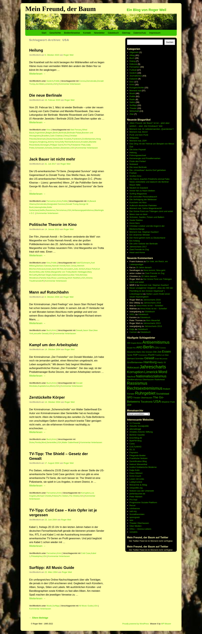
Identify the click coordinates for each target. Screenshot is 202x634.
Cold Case (85, 553)
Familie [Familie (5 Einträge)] (129, 355)
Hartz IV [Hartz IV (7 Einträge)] (161, 362)
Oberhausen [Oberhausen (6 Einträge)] (148, 379)
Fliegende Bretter (138, 455)
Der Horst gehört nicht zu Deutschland (147, 238)
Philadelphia (36, 556)
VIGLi (132, 314)
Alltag (132, 55)
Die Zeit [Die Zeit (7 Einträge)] (157, 351)
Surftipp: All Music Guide (51, 567)
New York (75, 275)
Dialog (133, 61)
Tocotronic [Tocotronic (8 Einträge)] (147, 401)
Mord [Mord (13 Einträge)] (162, 372)
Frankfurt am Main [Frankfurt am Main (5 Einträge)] (162, 355)
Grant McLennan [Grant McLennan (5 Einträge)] (161, 359)
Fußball (133, 70)
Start (44, 33)
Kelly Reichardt (66, 142)
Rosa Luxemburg (59, 278)
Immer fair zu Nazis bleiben (142, 190)
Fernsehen (51, 201)
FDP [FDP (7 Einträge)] (135, 354)
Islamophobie (40, 207)
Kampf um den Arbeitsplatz (53, 345)
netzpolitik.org (136, 488)
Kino (49, 129)
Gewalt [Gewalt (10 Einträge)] (149, 358)
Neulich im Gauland (139, 188)
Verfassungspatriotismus (83, 210)
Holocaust (40, 269)
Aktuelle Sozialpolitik (139, 426)
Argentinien (40, 132)
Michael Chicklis (44, 496)
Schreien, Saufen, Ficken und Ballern (147, 217)
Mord (52, 386)
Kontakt (87, 33)
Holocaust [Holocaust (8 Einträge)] (133, 367)
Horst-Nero (135, 223)
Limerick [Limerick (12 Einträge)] (151, 372)
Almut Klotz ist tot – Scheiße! (149, 305)
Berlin (55, 132)
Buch (49, 330)
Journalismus (136, 76)
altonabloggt (135, 429)
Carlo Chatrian (56, 135)
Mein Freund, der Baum (60, 8)
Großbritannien (88, 139)
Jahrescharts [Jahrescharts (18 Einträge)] (153, 366)
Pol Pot (67, 145)
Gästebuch (113, 33)
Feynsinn (134, 452)
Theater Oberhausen (139, 523)
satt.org (133, 511)
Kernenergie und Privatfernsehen (145, 158)
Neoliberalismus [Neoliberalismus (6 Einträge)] (134, 379)
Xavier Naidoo (136, 220)
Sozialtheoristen (137, 514)
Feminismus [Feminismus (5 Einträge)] (142, 355)
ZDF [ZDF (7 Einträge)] (129, 405)
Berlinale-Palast (74, 132)
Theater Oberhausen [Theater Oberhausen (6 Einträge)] (142, 397)
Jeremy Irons (53, 142)
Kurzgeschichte (137, 87)
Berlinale (63, 132)
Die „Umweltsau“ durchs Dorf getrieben (148, 170)
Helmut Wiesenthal (138, 464)
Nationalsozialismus (61, 275)
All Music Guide (86, 606)
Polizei (55, 496)
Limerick (48, 84)
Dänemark (41, 139)
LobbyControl (136, 482)
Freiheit (133, 173)
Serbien (56, 148)
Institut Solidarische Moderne (143, 467)
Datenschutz (140, 33)
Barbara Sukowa (43, 266)
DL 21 (132, 449)
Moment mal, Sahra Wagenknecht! (146, 208)
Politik (56, 81)
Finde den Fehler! (138, 161)
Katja (132, 329)
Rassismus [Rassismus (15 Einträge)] (137, 383)
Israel (48, 269)
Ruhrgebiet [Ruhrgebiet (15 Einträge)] (145, 393)
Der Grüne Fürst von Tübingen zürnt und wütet (151, 211)
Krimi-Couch (135, 476)
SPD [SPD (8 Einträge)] (130, 397)
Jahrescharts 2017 (138, 246)
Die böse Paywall (138, 149)
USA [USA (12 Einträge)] (157, 401)
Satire (132, 102)
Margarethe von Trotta (61, 272)
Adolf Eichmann (83, 263)
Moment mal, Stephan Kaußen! (144, 232)
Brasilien (45, 135)
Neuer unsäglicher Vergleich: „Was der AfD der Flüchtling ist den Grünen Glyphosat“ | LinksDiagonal (151, 291)
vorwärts (133, 532)
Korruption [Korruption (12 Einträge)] (135, 372)
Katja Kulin (135, 470)
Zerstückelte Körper (47, 397)
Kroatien (85, 142)
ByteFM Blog (136, 440)
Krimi (59, 201)
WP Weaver (166, 624)
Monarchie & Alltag (138, 485)
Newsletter (99, 33)
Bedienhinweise (72, 33)
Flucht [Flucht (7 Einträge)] (151, 354)
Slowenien (65, 148)
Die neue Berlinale (45, 95)
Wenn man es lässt (138, 214)
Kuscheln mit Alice (138, 202)
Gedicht (50, 81)
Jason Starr (88, 330)
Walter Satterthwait (70, 442)
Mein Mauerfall (153, 320)
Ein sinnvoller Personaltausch (143, 196)
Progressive (135, 502)
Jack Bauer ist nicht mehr (52, 159)
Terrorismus (61, 210)
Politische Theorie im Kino (53, 224)
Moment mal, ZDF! (138, 141)
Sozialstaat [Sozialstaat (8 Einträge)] (162, 393)
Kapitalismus (43, 386)
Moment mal (135, 90)
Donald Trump (72, 204)
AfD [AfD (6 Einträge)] (129, 343)
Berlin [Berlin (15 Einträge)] (148, 347)
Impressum (154, 33)
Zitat (132, 114)
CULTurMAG (136, 446)
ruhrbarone (135, 508)
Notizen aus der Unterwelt (142, 491)
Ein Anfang (135, 241)
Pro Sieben (63, 496)
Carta (132, 443)
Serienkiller (51, 442)
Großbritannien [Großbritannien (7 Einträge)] (135, 362)
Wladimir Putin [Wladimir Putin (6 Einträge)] (168, 402)
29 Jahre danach (144, 267)
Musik (49, 606)
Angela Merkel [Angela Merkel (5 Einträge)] (136, 343)
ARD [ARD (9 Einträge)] (139, 347)
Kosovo (77, 142)
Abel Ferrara (75, 129)
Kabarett (133, 79)
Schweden (40, 148)
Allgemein (134, 52)
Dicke (31, 442)
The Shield (74, 496)
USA (55, 84)
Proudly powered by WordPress (135, 624)
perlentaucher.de (137, 493)
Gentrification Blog (138, 461)
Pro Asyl (133, 499)
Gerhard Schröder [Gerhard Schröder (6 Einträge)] (135, 358)
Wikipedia (134, 138)
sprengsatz (135, 517)
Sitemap (126, 33)
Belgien (49, 132)
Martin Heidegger (79, 272)
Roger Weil (68, 55)
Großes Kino (135, 176)
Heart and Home (137, 252)
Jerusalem (68, 269)
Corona (82, 81)
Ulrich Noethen (73, 278)
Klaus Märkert (136, 473)
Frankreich (76, 139)
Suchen (169, 42)
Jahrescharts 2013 (152, 323)
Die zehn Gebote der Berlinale (144, 243)
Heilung (36, 50)
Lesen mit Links (137, 479)
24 (88, 201)
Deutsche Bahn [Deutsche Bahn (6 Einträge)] (134, 352)
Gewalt (79, 330)
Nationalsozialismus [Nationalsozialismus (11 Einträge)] (151, 376)
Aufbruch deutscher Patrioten (143, 205)
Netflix (42, 210)
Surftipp (55, 606)
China (65, 135)
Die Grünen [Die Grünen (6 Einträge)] (147, 352)
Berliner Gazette (137, 435)
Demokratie (91, 81)
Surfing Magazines (138, 193)
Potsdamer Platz (78, 145)
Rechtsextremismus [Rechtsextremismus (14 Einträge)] (145, 388)
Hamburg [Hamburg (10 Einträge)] (150, 362)
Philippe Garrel (56, 145)
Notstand (134, 164)
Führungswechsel (138, 155)
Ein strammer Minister (140, 235)
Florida (38, 442)
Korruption (85, 493)
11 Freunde (135, 423)
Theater (133, 108)
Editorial (133, 64)
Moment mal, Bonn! (139, 132)
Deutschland (51, 139)
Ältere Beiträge (38, 618)
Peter (132, 496)
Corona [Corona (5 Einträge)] (163, 348)
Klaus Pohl (91, 269)
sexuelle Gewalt (41, 333)
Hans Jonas (71, 266)
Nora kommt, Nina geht (154, 270)
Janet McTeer (57, 269)
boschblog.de (136, 438)
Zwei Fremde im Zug (139, 249)
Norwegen (44, 145)
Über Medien (136, 526)
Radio (132, 99)
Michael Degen (45, 275)
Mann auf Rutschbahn (49, 292)
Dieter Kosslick (64, 139)
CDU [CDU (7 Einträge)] (157, 347)
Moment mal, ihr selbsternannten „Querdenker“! (152, 129)
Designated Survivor (56, 204)
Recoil (132, 505)
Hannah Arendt (58, 266)
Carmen (133, 332)
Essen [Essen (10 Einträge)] (166, 351)
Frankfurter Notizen (139, 458)
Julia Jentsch (80, 269)
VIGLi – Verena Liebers (140, 529)
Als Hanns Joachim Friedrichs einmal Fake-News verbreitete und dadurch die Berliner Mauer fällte (150, 182)
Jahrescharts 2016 (152, 300)
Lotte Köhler (45, 272)
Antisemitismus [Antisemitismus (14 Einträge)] (155, 342)
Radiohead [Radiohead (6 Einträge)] (159, 379)
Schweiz (48, 148)
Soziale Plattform (149, 502)
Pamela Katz (45, 278)
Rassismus (50, 210)
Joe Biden (40, 84)
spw (131, 520)
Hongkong (42, 142)
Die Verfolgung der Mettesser (143, 199)
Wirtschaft (134, 111)
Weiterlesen (37, 73)
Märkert (138, 496)
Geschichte (55, 33)
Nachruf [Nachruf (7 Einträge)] (131, 376)
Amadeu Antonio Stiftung (141, 432)
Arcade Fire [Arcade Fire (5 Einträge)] (131, 348)
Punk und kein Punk (139, 135)
